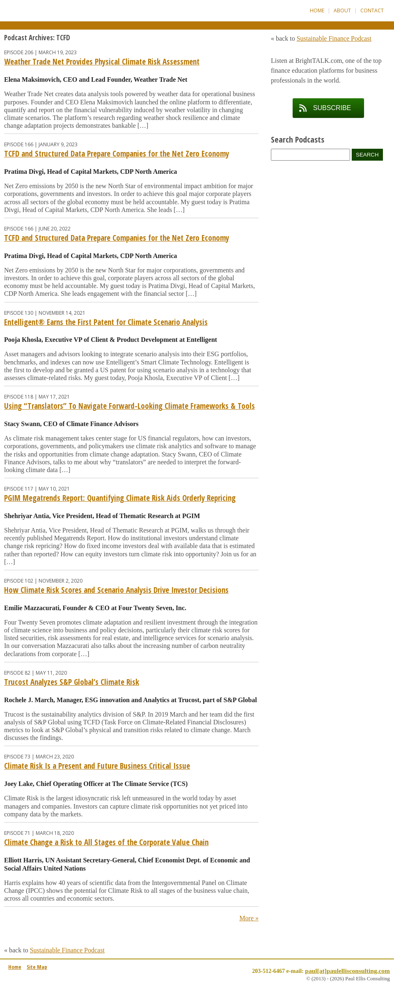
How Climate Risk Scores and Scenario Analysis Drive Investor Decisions (116, 590)
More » (249, 918)
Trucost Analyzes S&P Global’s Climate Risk (71, 682)
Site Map (37, 966)
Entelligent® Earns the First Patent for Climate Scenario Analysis (106, 322)
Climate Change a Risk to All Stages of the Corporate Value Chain (106, 842)
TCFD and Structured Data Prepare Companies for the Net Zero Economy (116, 153)
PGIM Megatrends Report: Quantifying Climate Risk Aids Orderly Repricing (120, 498)
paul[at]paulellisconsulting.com (347, 970)
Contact (372, 10)
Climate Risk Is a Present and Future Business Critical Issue (97, 766)
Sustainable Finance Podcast (67, 950)
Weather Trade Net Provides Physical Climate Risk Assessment (101, 61)
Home (317, 10)
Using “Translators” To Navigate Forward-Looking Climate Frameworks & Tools (129, 406)
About (342, 10)
